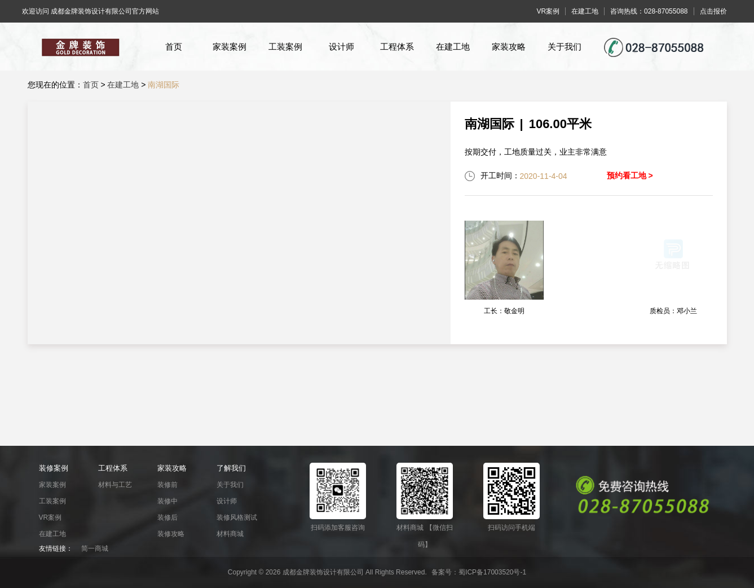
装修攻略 (170, 534)
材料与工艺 (115, 485)
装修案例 (53, 468)
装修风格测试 (237, 517)
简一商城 (94, 548)
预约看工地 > (630, 175)
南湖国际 (163, 84)
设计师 (341, 46)
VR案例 (50, 517)
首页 (173, 46)
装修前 (167, 485)
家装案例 (229, 46)
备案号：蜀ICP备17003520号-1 (478, 572)
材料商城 (230, 534)
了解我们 (231, 468)
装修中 (167, 501)
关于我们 (564, 46)
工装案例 (285, 46)
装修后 (167, 517)
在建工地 (453, 46)
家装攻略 (509, 46)
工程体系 (397, 46)
